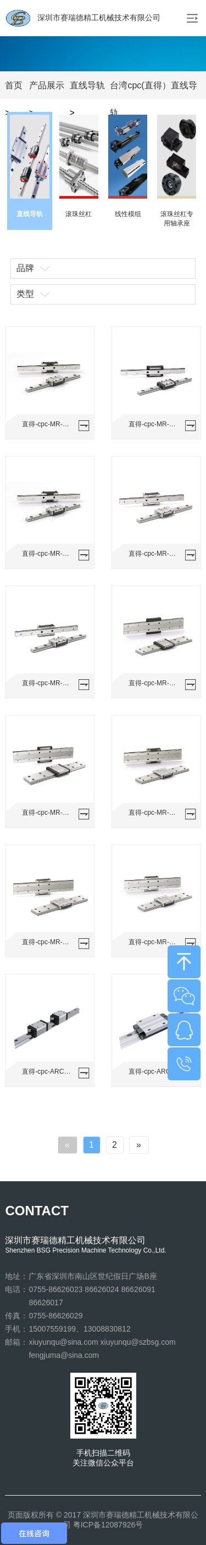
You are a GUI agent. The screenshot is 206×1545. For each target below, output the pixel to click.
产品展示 (46, 85)
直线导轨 (87, 85)
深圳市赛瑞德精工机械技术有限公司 (82, 18)
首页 (14, 85)
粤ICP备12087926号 (108, 1524)
